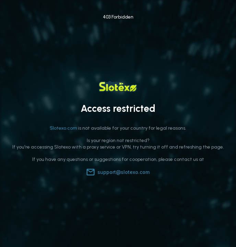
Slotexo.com (63, 128)
